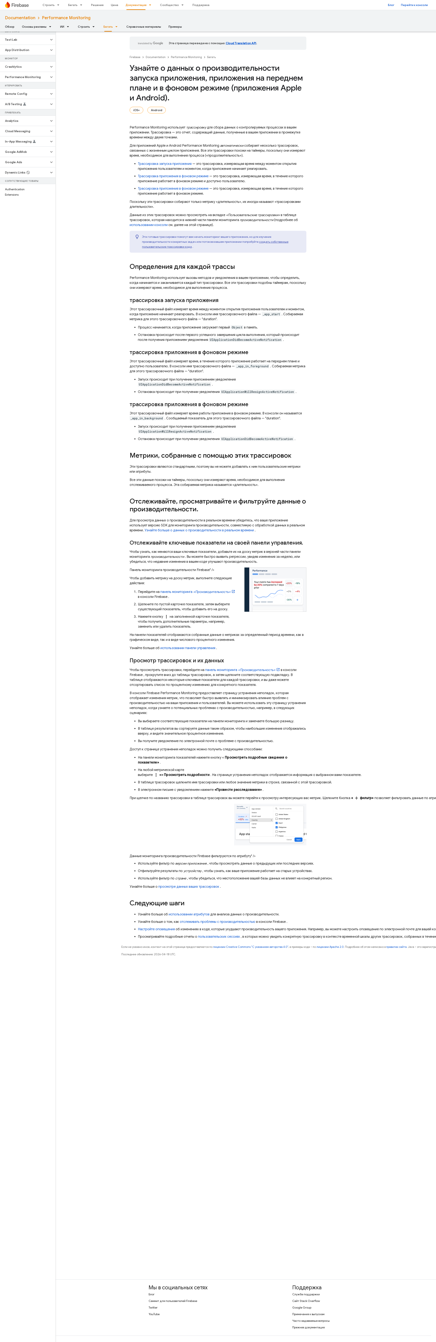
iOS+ (136, 110)
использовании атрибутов (189, 914)
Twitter (153, 1307)
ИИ (62, 27)
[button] (24, 39)
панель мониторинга (195, 592)
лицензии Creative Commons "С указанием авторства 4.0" (250, 947)
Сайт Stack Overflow (306, 1301)
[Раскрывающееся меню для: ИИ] (69, 27)
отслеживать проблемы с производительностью (217, 922)
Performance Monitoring (66, 17)
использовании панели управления (187, 648)
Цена (114, 5)
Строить (48, 5)
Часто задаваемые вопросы (311, 1321)
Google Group (301, 1307)
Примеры (175, 27)
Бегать (72, 5)
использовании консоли (149, 225)
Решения (97, 5)
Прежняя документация (308, 1327)
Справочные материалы (143, 27)
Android (156, 110)
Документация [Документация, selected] (136, 5)
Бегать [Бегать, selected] (108, 27)
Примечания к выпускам (308, 1314)
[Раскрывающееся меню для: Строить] (59, 5)
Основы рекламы (34, 27)
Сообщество (169, 5)
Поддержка (200, 5)
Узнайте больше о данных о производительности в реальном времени (199, 530)
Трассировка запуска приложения (165, 164)
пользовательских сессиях (219, 937)
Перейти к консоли (414, 5)
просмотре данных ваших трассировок (188, 887)
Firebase (135, 57)
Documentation (20, 17)
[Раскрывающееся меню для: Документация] (151, 5)
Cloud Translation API (241, 43)
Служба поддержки (306, 1294)
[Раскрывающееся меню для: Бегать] (82, 5)
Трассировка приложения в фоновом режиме (173, 176)
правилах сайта (396, 947)
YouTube (154, 1314)
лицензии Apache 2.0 (330, 947)
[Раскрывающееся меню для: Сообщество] (184, 5)
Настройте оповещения (156, 929)
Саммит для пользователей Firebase (173, 1301)
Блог (391, 5)
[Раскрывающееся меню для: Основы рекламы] (51, 27)
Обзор (9, 27)
